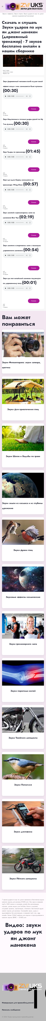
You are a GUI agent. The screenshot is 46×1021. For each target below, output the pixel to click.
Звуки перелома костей (23, 690)
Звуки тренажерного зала (23, 643)
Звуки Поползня (23, 784)
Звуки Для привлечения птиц (23, 409)
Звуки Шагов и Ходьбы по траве (23, 456)
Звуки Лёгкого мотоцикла (23, 878)
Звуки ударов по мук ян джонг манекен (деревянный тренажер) (28, 15)
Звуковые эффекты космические (23, 597)
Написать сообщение (11, 1010)
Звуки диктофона (23, 831)
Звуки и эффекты (7, 14)
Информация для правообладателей (18, 1002)
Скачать (33, 109)
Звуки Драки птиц (23, 550)
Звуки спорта (18, 14)
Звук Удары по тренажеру (14, 152)
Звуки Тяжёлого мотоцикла (23, 737)
